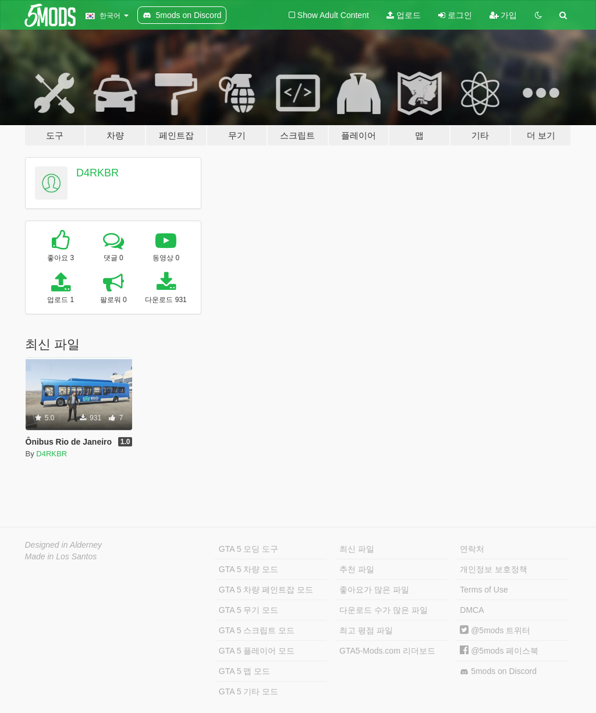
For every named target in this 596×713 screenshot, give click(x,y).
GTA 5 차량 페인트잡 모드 (266, 589)
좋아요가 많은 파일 (374, 589)
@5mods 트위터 (495, 630)
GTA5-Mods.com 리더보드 (387, 650)
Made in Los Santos (61, 556)
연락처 (472, 549)
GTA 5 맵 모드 (244, 671)
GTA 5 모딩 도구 (248, 549)
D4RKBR (97, 173)
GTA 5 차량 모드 (248, 569)
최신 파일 (356, 549)
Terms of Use (484, 589)
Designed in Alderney (63, 544)
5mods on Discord (498, 671)
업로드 (403, 15)
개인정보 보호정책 (493, 569)
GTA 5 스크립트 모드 (257, 630)
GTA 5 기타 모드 (248, 691)
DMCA (472, 610)
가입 (503, 15)
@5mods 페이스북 (499, 650)
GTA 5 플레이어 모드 (257, 650)
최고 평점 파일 (366, 630)
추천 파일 (356, 569)
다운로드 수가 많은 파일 (383, 610)
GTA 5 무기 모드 (248, 610)
